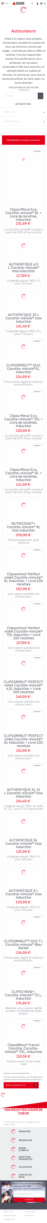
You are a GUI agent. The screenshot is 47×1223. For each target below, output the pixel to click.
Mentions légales (10, 1215)
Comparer (37, 151)
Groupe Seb (29, 1215)
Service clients (30, 1212)
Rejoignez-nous (9, 1219)
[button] (37, 3)
